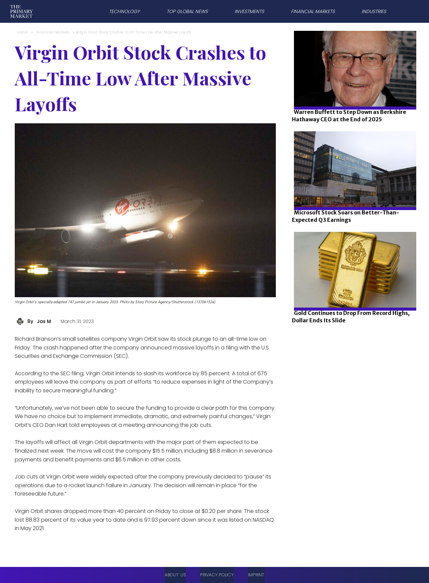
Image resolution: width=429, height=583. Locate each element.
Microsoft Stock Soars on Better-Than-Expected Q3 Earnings (345, 216)
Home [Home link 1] (22, 32)
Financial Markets (53, 32)
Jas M (44, 321)
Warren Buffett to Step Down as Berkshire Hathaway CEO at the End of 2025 (349, 116)
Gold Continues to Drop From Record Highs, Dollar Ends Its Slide (351, 317)
